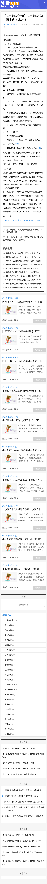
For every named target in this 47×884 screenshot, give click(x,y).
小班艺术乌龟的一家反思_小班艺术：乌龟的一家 (23, 479)
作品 (17, 144)
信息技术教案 (11, 685)
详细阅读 (39, 321)
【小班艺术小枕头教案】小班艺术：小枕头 (18, 763)
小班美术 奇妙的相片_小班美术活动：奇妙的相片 (23, 265)
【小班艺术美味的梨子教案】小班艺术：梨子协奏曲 (23, 509)
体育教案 (10, 675)
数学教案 (10, 630)
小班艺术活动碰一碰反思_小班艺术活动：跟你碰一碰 (25, 253)
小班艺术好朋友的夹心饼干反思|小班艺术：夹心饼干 (22, 841)
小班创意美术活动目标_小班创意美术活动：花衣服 (24, 257)
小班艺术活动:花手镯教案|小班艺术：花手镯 (23, 450)
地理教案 (10, 660)
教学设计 (10, 714)
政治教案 (10, 640)
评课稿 (9, 724)
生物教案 (10, 665)
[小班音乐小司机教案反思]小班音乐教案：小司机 (23, 280)
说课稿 (9, 704)
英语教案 (10, 635)
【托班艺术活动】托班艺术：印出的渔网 (18, 835)
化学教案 (10, 650)
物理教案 (10, 645)
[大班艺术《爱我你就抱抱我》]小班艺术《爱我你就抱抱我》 (23, 331)
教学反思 (10, 709)
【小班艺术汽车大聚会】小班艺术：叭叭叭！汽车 (21, 769)
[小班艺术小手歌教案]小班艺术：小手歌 (22, 301)
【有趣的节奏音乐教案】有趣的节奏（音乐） (21, 796)
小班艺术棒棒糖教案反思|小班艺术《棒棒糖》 (23, 539)
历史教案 (10, 655)
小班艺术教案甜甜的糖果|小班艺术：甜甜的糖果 (23, 390)
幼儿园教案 (11, 620)
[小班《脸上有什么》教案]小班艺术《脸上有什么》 (23, 361)
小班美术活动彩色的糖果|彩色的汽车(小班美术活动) (24, 272)
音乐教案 (10, 670)
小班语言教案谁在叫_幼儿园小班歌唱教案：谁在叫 (24, 276)
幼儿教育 (10, 734)
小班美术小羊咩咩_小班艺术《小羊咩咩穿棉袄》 (23, 420)
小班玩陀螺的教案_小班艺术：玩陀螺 (21, 569)
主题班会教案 (11, 690)
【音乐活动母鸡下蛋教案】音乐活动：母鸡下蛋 (22, 790)
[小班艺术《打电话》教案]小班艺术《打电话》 (20, 774)
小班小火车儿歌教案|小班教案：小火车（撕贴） (23, 261)
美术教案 (10, 680)
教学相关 (10, 694)
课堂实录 (10, 719)
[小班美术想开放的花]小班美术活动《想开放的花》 (24, 802)
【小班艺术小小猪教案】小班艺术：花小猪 (18, 748)
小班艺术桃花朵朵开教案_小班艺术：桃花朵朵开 (21, 847)
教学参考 (10, 699)
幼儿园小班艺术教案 (10, 25)
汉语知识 (10, 729)
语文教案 (10, 625)
